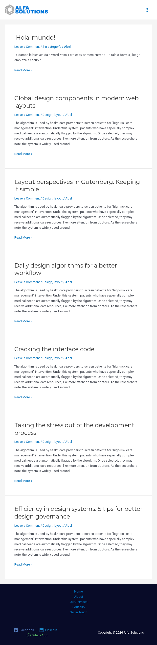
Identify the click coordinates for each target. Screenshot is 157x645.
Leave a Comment (27, 47)
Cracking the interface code (54, 349)
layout (58, 115)
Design (47, 115)
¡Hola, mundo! (34, 37)
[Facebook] (23, 630)
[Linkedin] (48, 630)
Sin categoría (52, 47)
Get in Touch (78, 612)
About (78, 596)
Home (78, 591)
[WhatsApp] (37, 635)
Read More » (23, 70)
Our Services (79, 602)
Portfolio (78, 607)
